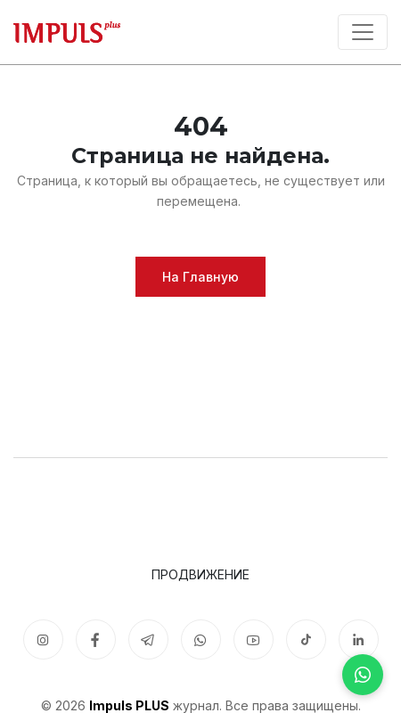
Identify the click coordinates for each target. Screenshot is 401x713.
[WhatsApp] (362, 674)
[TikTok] (306, 639)
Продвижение (200, 574)
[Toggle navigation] (363, 32)
